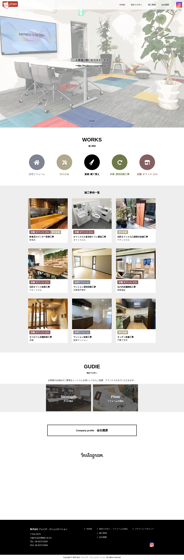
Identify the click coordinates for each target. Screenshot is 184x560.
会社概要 (165, 5)
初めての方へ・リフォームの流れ (113, 529)
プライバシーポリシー (144, 529)
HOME (122, 5)
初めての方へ (136, 5)
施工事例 (152, 5)
